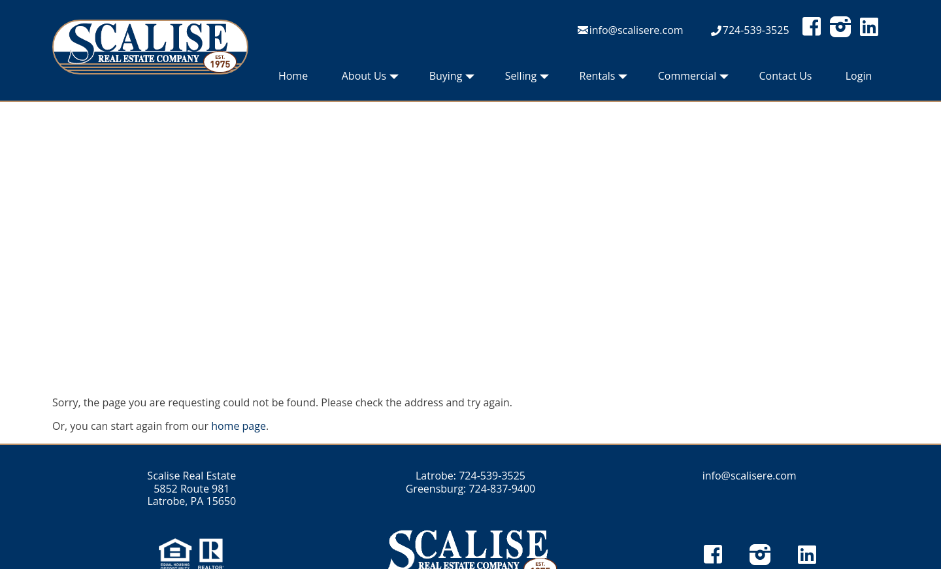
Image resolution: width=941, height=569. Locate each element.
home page (238, 426)
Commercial (693, 79)
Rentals (604, 79)
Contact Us (785, 76)
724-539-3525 (756, 30)
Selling (527, 79)
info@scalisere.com (636, 30)
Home (293, 76)
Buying (452, 79)
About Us (370, 79)
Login (859, 76)
